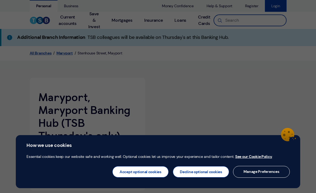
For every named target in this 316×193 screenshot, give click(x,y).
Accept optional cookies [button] (140, 171)
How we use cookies (49, 145)
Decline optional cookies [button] (201, 171)
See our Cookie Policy (253, 156)
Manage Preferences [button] (261, 171)
